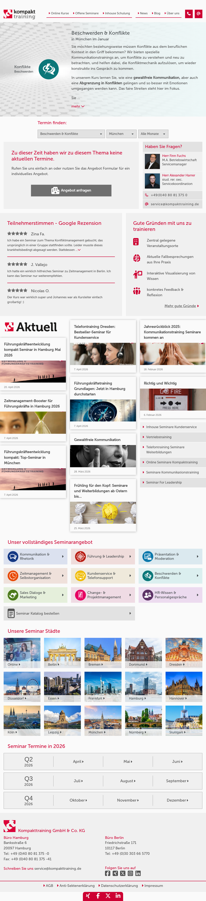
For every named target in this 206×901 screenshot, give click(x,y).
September (177, 780)
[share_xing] (88, 896)
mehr (77, 106)
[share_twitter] (108, 896)
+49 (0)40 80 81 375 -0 (29, 853)
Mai (128, 761)
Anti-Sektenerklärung (76, 885)
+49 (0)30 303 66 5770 (131, 853)
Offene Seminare (86, 13)
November (128, 800)
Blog (156, 13)
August (127, 780)
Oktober (78, 800)
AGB (48, 885)
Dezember (177, 800)
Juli (78, 780)
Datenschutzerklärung (118, 885)
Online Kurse (58, 13)
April (78, 761)
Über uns (171, 13)
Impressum (152, 885)
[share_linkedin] (118, 896)
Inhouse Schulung (116, 13)
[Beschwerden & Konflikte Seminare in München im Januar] (189, 14)
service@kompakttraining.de (57, 868)
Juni (177, 761)
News (143, 13)
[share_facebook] (98, 896)
